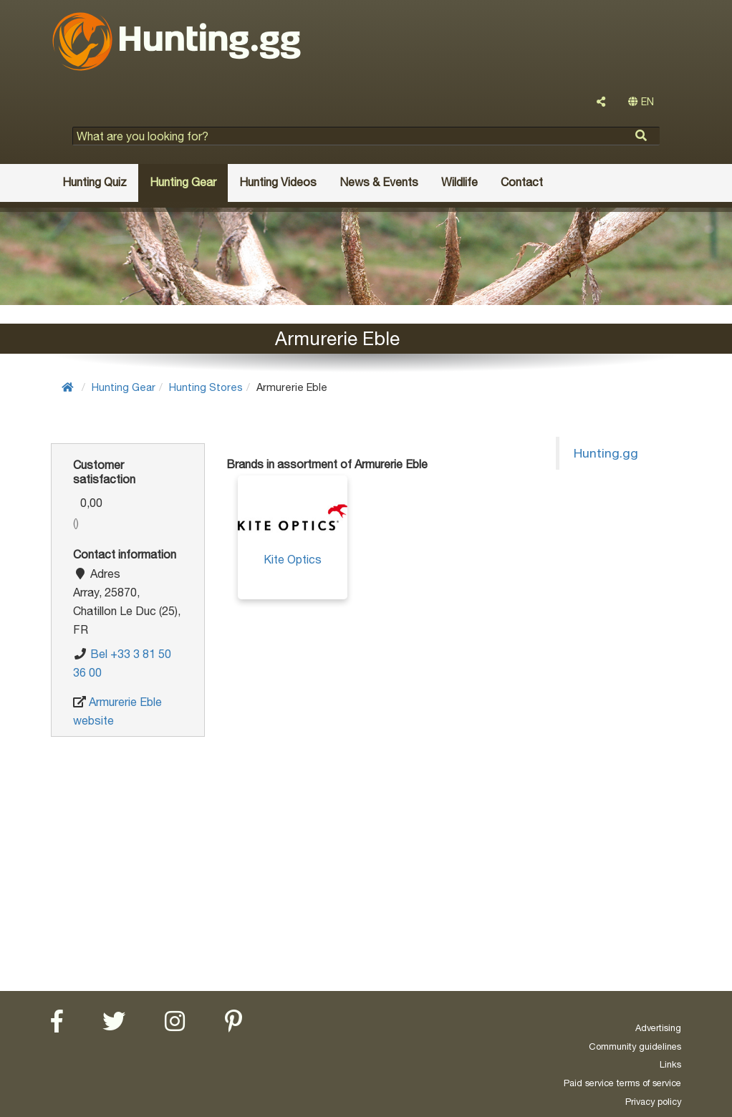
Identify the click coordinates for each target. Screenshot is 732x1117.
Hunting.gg (606, 452)
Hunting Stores (206, 387)
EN (641, 101)
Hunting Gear (123, 387)
